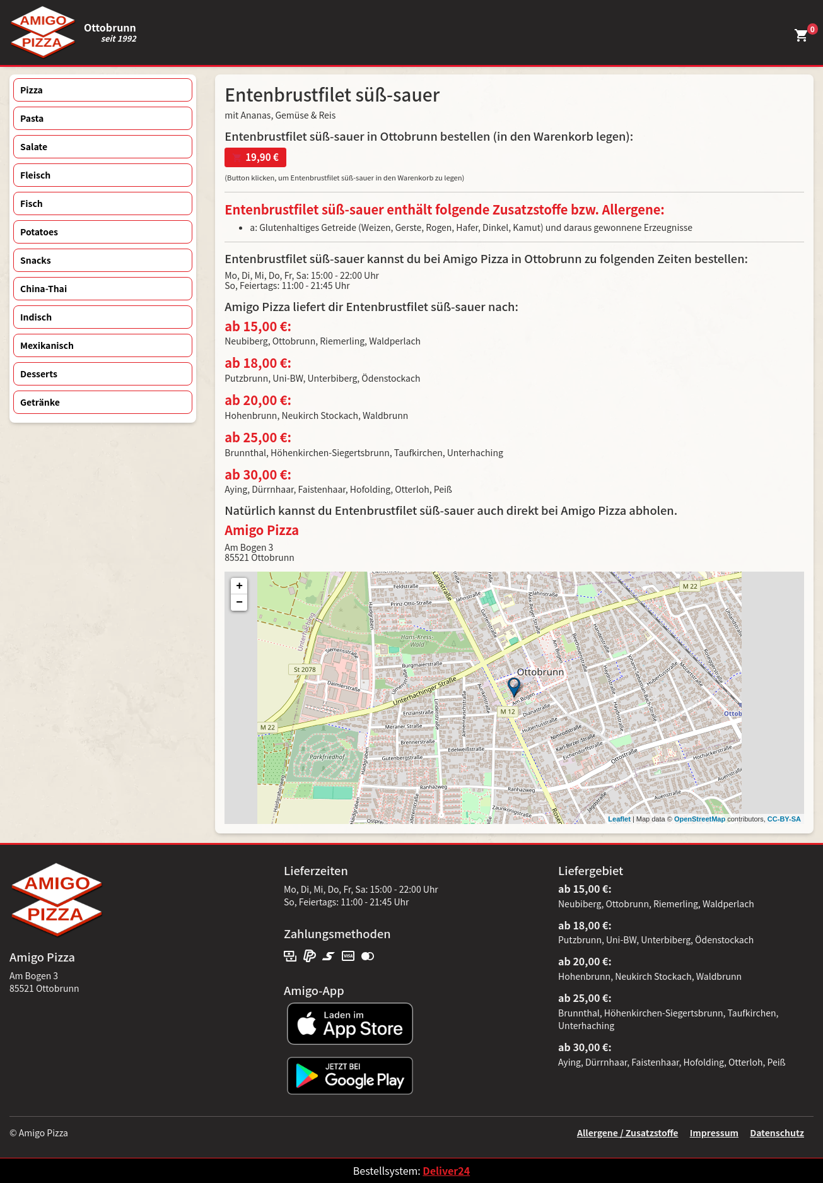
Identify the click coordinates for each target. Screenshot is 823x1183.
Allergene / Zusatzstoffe (628, 1132)
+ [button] (239, 586)
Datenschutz (777, 1132)
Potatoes (39, 231)
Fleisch (35, 174)
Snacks (35, 260)
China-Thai (43, 288)
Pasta (32, 118)
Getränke (40, 402)
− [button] (239, 602)
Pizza (31, 89)
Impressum (714, 1132)
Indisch (36, 316)
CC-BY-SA (784, 819)
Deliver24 (446, 1170)
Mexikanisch (47, 345)
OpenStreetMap (699, 819)
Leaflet (619, 819)
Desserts (38, 373)
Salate (33, 146)
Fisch (31, 203)
